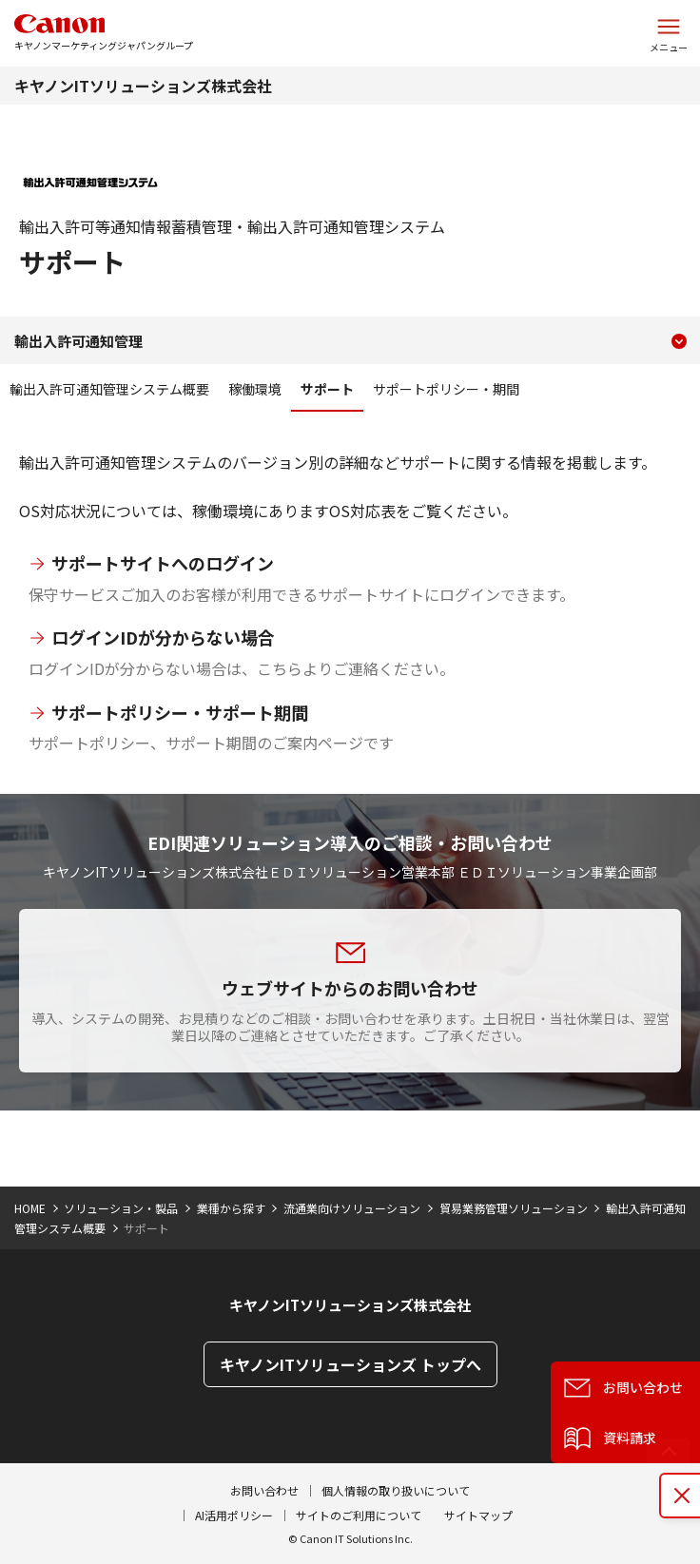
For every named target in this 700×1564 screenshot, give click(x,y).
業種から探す (231, 1208)
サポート (327, 388)
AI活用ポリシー (234, 1515)
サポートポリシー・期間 (446, 388)
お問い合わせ (264, 1490)
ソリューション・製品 (121, 1208)
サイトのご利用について (358, 1515)
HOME (30, 1208)
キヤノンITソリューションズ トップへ (350, 1364)
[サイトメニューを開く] (669, 33)
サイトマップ (478, 1515)
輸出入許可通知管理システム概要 (109, 388)
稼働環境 (255, 388)
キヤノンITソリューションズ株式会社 (143, 85)
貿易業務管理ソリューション (513, 1208)
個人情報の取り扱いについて (395, 1490)
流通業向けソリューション (351, 1208)
